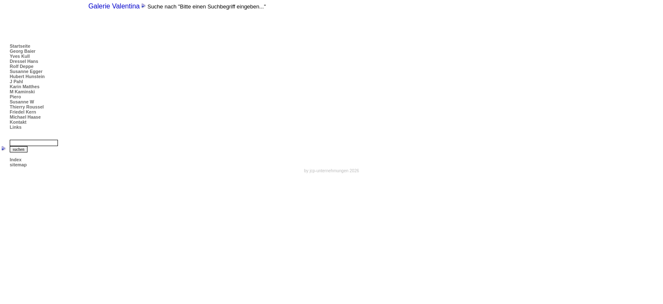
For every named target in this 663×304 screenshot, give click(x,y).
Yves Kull (20, 56)
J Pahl (16, 81)
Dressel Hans (24, 61)
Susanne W (22, 101)
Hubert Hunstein (27, 76)
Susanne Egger (26, 71)
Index (16, 159)
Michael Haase (25, 116)
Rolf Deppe (21, 66)
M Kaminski (22, 91)
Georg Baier (23, 51)
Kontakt (18, 122)
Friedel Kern (23, 111)
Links (16, 127)
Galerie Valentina (114, 6)
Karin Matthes (24, 86)
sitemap (18, 164)
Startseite (20, 46)
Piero (15, 96)
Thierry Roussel (27, 106)
